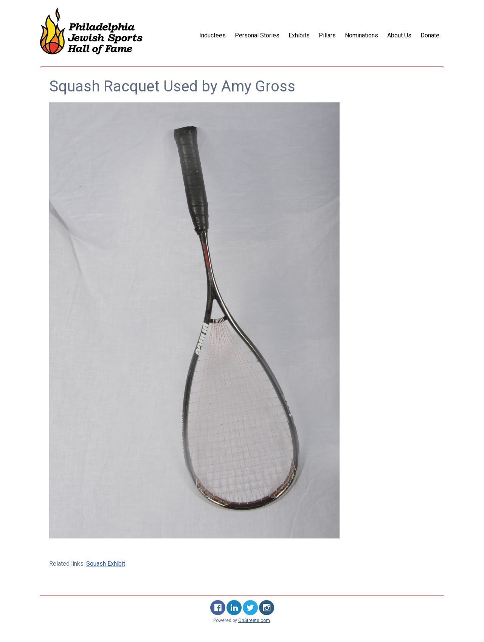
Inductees (212, 35)
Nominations (361, 35)
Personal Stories (257, 35)
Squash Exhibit (105, 563)
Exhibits (299, 35)
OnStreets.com (254, 620)
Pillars (327, 35)
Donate (429, 35)
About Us (399, 35)
